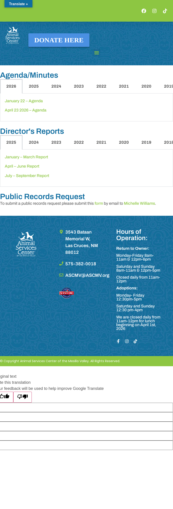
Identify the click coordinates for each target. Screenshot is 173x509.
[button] (96, 52)
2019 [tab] (146, 142)
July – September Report (27, 175)
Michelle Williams (139, 203)
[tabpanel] (86, 107)
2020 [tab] (146, 86)
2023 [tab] (79, 86)
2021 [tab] (124, 86)
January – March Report (26, 157)
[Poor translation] (22, 397)
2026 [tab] (11, 86)
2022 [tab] (101, 86)
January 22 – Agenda (24, 101)
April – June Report (22, 166)
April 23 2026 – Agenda (25, 110)
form (99, 203)
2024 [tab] (56, 86)
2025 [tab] (34, 86)
